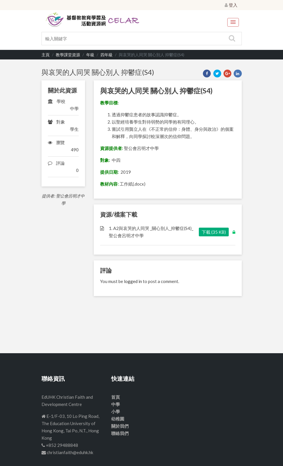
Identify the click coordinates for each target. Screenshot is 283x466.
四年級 (106, 54)
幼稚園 (117, 418)
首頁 (115, 397)
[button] (233, 22)
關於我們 (120, 426)
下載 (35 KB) (214, 232)
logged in (133, 281)
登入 (231, 5)
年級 (90, 54)
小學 (115, 411)
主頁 (46, 54)
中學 (115, 404)
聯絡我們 (120, 433)
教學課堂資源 (68, 54)
